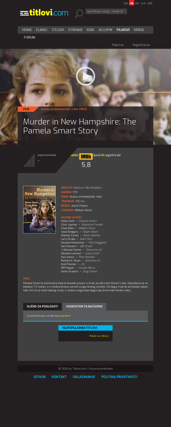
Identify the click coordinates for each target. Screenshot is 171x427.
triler (74, 109)
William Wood (83, 210)
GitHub (40, 377)
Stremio (75, 30)
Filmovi (123, 30)
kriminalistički (60, 109)
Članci (41, 30)
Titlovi (58, 30)
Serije (139, 30)
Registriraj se (141, 45)
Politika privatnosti (119, 377)
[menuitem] (27, 30)
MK (137, 3)
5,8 (86, 164)
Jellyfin (105, 30)
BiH (126, 3)
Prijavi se (117, 45)
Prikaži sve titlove (99, 335)
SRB (150, 3)
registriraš (112, 155)
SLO (143, 3)
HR (131, 3)
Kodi (90, 30)
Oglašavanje (84, 377)
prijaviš (96, 155)
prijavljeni (64, 315)
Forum (29, 37)
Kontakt (59, 377)
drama (45, 109)
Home (27, 30)
